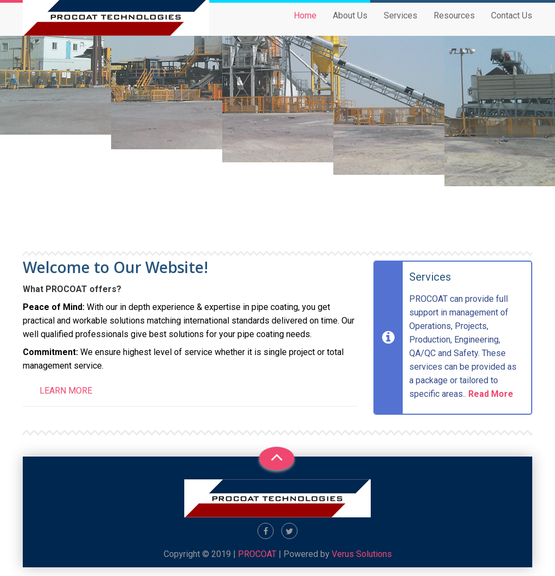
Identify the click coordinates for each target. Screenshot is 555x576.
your (227, 334)
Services (400, 25)
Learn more (66, 390)
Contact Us (511, 25)
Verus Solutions (362, 554)
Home (305, 25)
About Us (350, 25)
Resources (454, 25)
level (162, 352)
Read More (490, 394)
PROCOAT (257, 554)
